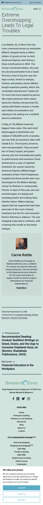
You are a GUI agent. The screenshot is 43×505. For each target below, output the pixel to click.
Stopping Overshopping (21, 446)
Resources (21, 422)
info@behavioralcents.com (12, 2)
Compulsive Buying (23, 315)
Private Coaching (21, 452)
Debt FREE (21, 455)
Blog (22, 425)
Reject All (21, 500)
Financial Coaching (21, 415)
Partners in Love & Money (21, 419)
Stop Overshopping (21, 442)
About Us (21, 428)
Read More (22, 288)
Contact (21, 431)
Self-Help (21, 449)
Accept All (21, 488)
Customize (21, 494)
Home (21, 412)
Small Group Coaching (21, 458)
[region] (21, 485)
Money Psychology (19, 318)
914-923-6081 (36, 2)
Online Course (22, 461)
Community (21, 464)
